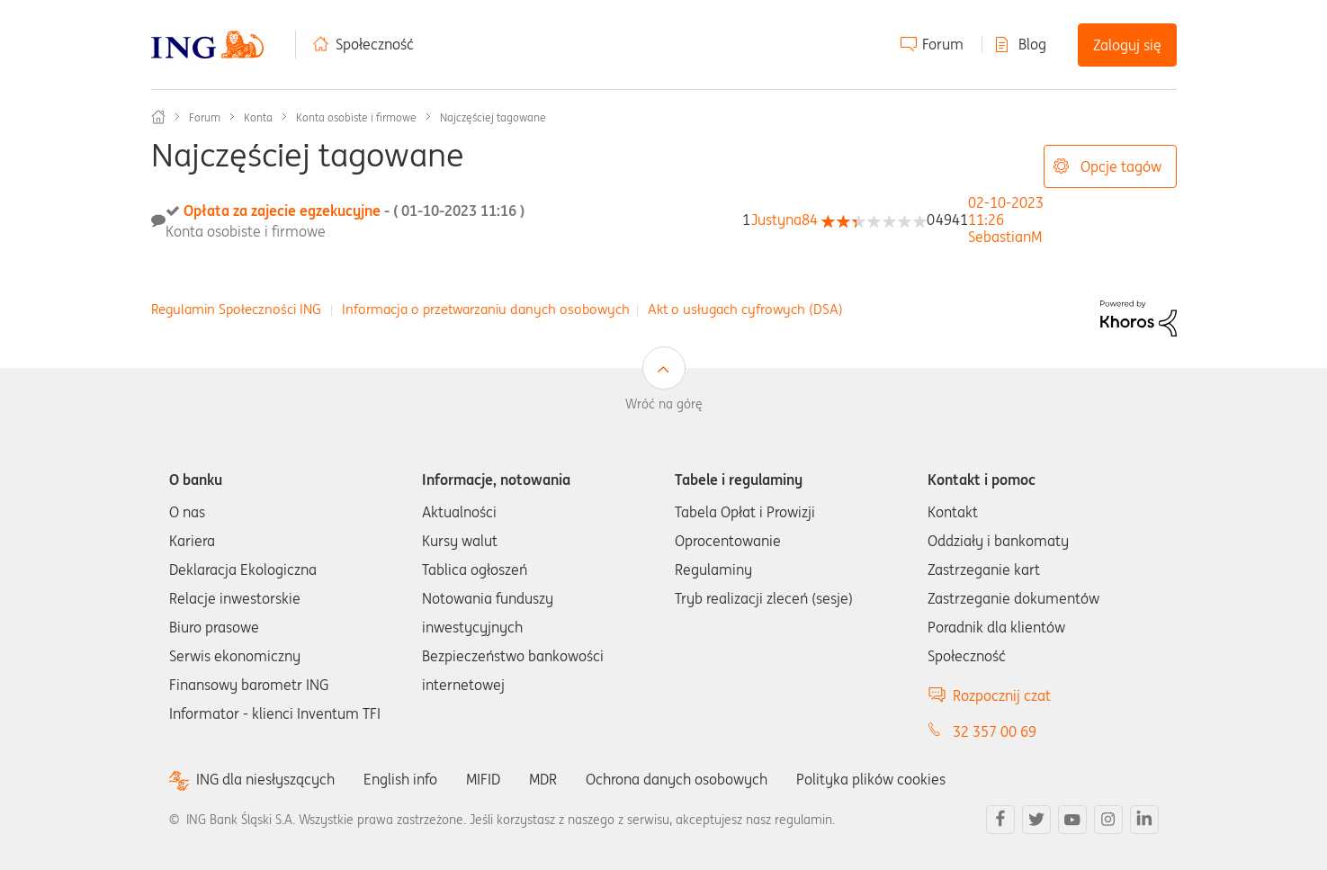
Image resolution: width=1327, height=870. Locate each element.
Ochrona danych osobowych (676, 779)
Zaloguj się (1127, 45)
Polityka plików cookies (871, 779)
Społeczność (375, 44)
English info (400, 779)
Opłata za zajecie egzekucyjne (354, 211)
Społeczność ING (158, 117)
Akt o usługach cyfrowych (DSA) (745, 309)
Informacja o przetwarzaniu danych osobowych (486, 309)
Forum (943, 44)
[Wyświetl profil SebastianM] (1005, 237)
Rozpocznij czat (1002, 695)
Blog (1032, 44)
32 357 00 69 (994, 731)
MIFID (483, 779)
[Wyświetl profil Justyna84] (784, 220)
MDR (543, 779)
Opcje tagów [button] (1120, 166)
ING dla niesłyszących (265, 779)
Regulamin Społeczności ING (236, 309)
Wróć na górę (664, 404)
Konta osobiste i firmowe (356, 117)
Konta (258, 117)
